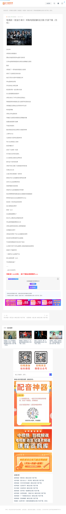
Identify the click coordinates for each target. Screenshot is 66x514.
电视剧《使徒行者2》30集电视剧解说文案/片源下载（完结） (29, 295)
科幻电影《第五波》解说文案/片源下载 (14, 317)
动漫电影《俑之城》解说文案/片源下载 (36, 317)
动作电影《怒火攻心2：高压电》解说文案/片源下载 (29, 480)
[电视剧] (20, 10)
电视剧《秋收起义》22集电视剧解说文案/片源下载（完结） (25, 342)
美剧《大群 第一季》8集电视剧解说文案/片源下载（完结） (40, 342)
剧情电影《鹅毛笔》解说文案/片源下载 (25, 478)
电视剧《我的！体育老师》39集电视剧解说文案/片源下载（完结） (56, 342)
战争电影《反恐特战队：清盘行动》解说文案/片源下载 (30, 493)
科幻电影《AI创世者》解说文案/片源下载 (26, 488)
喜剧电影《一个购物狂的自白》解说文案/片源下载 (28, 496)
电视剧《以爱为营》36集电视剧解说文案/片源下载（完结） (31, 501)
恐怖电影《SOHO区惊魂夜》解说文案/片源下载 (28, 483)
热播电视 (14, 16)
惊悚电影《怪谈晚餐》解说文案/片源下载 (26, 498)
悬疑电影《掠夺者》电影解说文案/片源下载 (26, 490)
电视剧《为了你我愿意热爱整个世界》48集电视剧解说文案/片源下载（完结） (10, 343)
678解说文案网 (12, 10)
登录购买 (33, 287)
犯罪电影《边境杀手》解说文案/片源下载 (26, 485)
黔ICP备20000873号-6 (55, 509)
